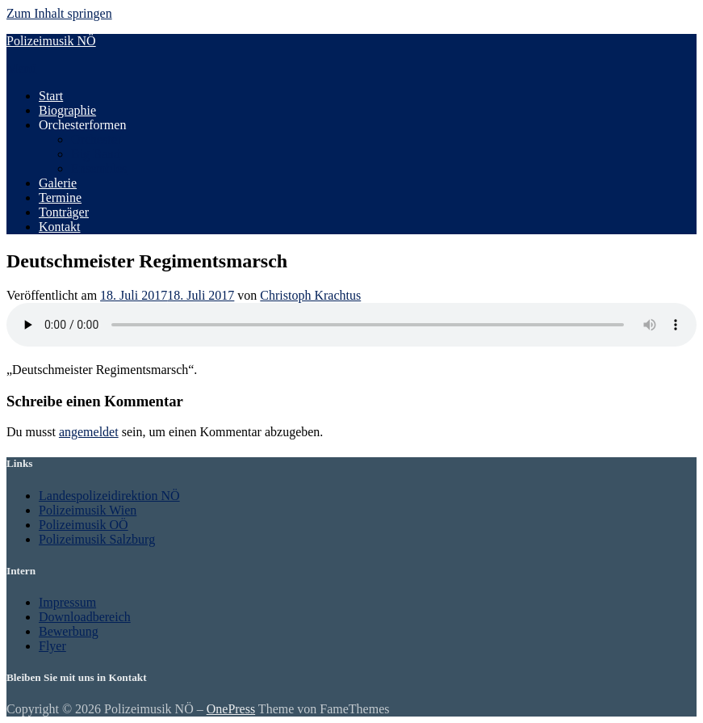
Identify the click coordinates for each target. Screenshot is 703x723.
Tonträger (64, 212)
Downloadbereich (85, 617)
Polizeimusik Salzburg (97, 539)
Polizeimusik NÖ (51, 41)
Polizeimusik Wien (87, 510)
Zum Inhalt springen (59, 13)
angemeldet (89, 432)
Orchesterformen (82, 125)
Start (51, 96)
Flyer (52, 646)
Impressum (67, 602)
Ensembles (99, 168)
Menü (21, 68)
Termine (60, 197)
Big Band (95, 154)
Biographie (67, 110)
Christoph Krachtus (310, 295)
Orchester (96, 139)
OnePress (231, 709)
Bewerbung (68, 631)
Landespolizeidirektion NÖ (109, 495)
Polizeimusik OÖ (83, 525)
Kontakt (60, 226)
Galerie (58, 183)
